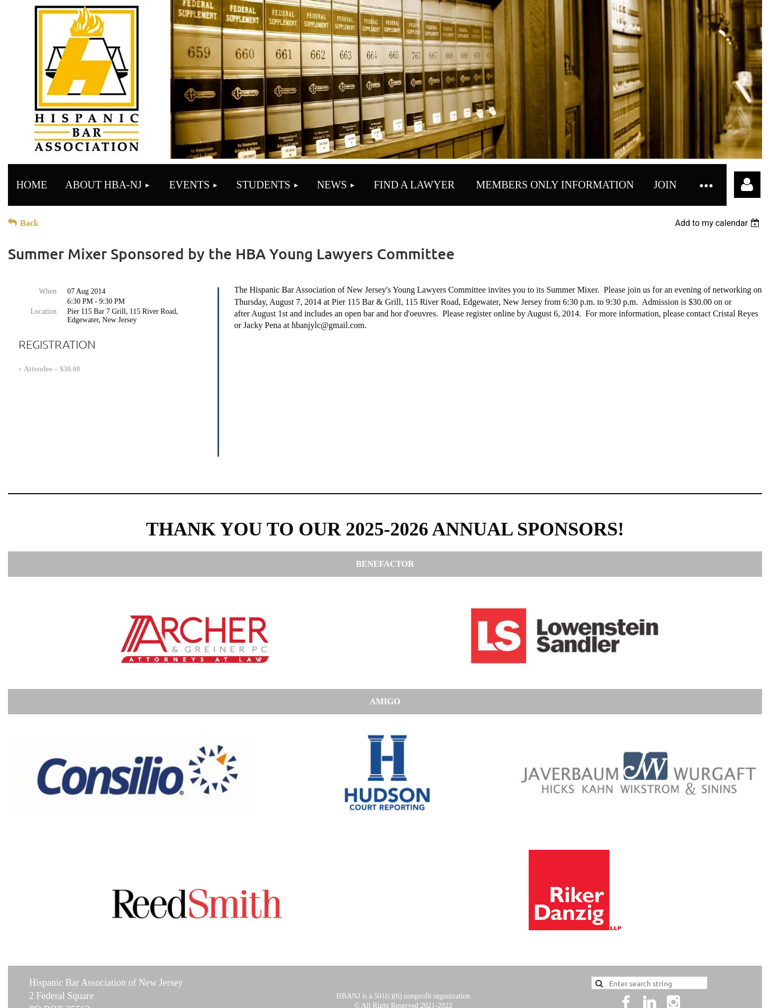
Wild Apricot (601, 993)
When (48, 291)
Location (43, 311)
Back (29, 223)
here (474, 948)
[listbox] (718, 223)
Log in (747, 184)
